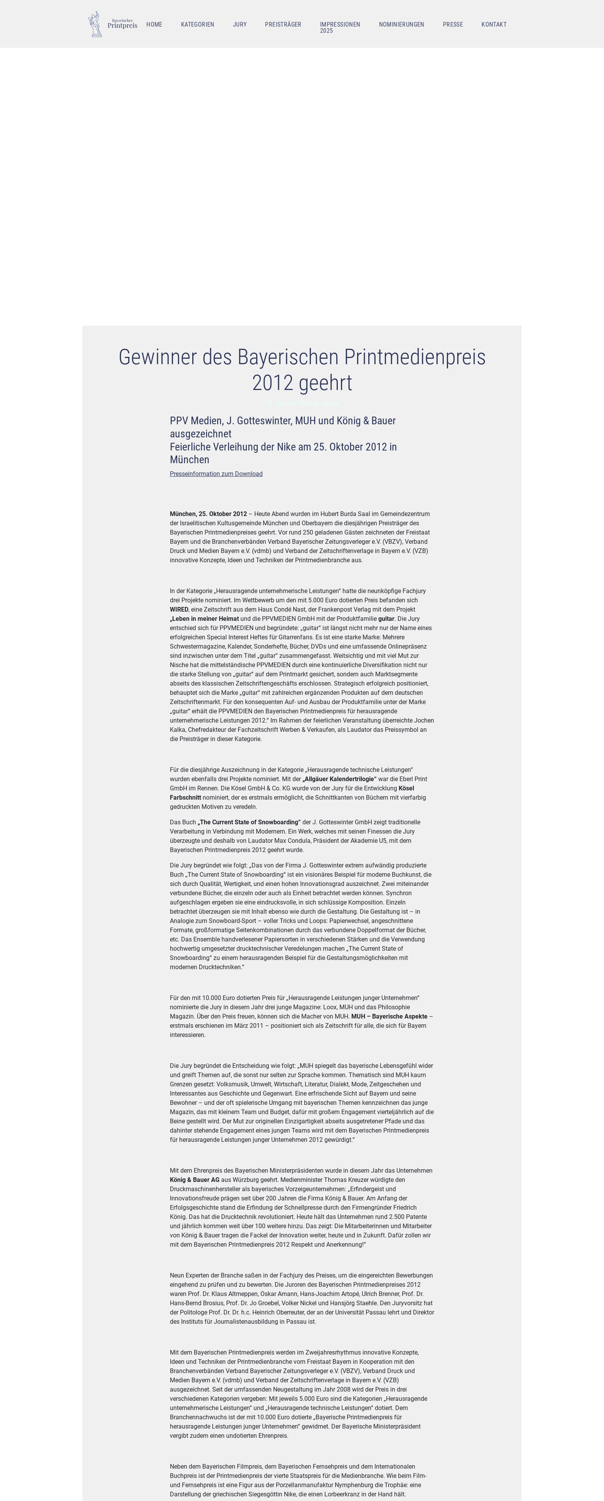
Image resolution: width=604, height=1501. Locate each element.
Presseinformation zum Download (216, 473)
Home (154, 24)
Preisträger (283, 24)
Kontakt (494, 24)
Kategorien (198, 24)
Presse (453, 24)
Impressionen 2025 (340, 27)
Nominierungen (401, 24)
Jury (240, 24)
